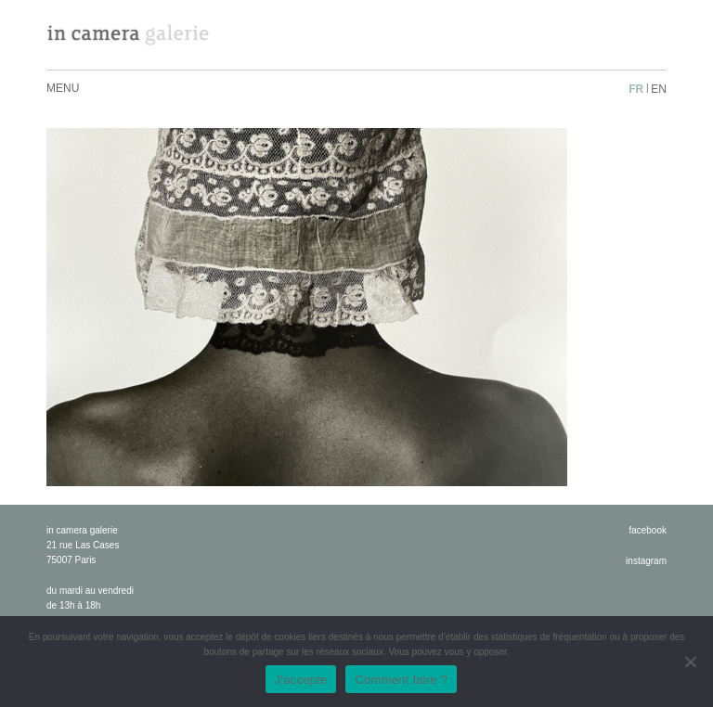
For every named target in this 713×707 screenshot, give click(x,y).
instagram (646, 561)
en (659, 89)
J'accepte (301, 680)
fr (636, 89)
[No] (690, 661)
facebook (648, 530)
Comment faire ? (401, 680)
